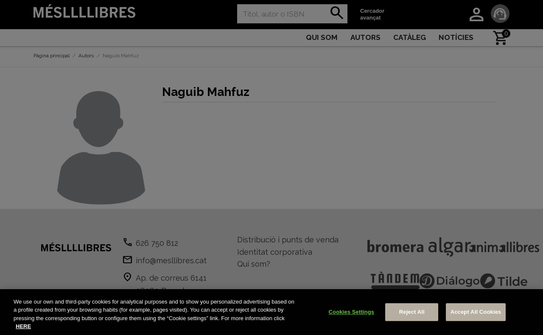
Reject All (412, 312)
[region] (271, 312)
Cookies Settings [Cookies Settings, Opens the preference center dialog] (352, 312)
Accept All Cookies (476, 312)
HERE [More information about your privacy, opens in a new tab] (23, 326)
